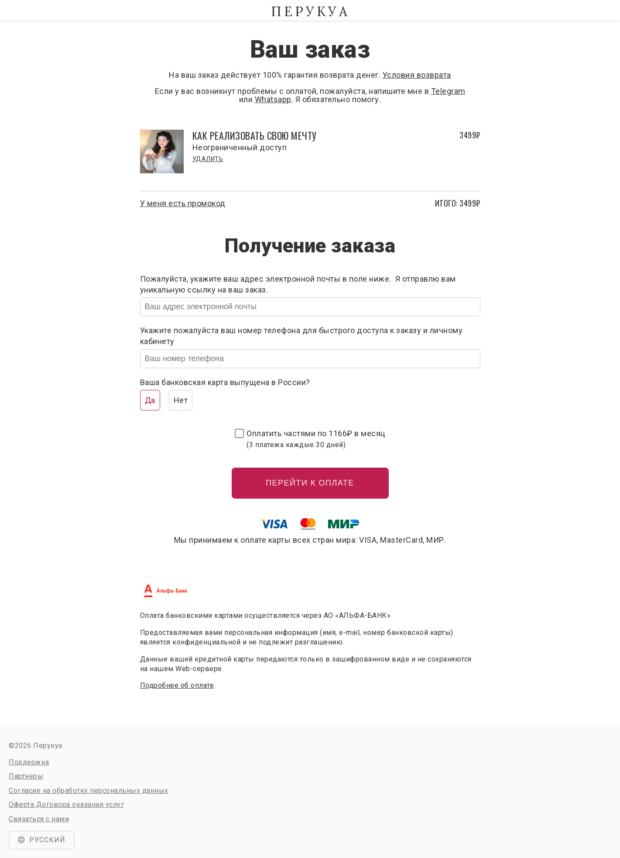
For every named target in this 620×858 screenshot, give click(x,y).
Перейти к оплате (310, 483)
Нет (181, 400)
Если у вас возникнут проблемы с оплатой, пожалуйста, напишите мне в (293, 91)
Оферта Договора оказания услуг (66, 804)
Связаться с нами (39, 819)
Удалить (207, 158)
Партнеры (26, 776)
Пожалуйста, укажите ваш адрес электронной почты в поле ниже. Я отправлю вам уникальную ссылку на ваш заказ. (298, 284)
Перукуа (310, 11)
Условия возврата (417, 74)
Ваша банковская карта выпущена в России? (225, 382)
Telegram (448, 91)
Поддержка (29, 762)
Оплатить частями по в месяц (316, 439)
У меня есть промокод (183, 203)
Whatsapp (273, 99)
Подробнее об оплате (177, 685)
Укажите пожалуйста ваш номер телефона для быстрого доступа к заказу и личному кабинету (301, 336)
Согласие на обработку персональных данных (88, 790)
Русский (41, 840)
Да (150, 400)
